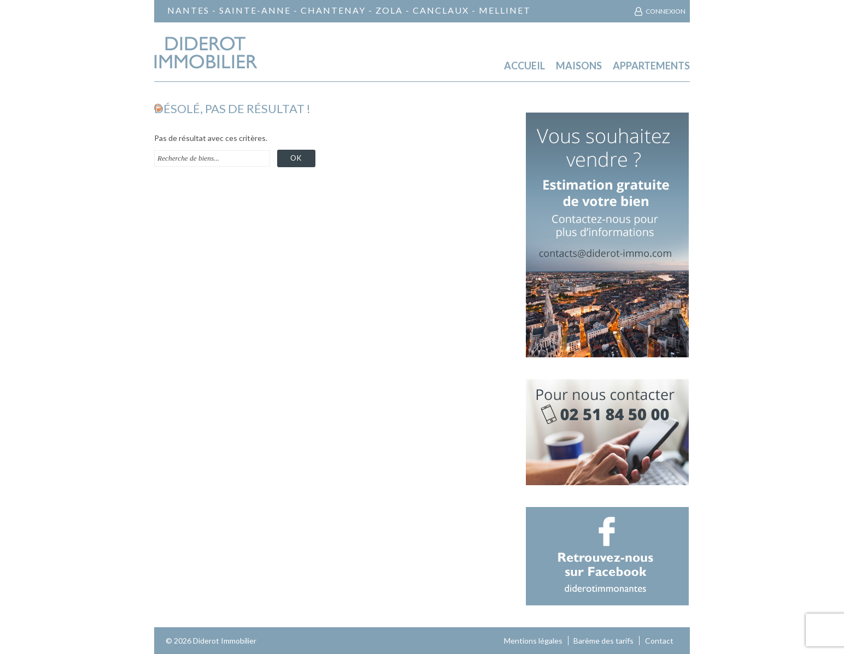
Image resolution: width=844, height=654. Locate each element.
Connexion (665, 11)
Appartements (651, 66)
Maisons (579, 66)
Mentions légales (533, 640)
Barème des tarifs (603, 640)
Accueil (524, 66)
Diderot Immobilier (224, 640)
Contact (659, 640)
